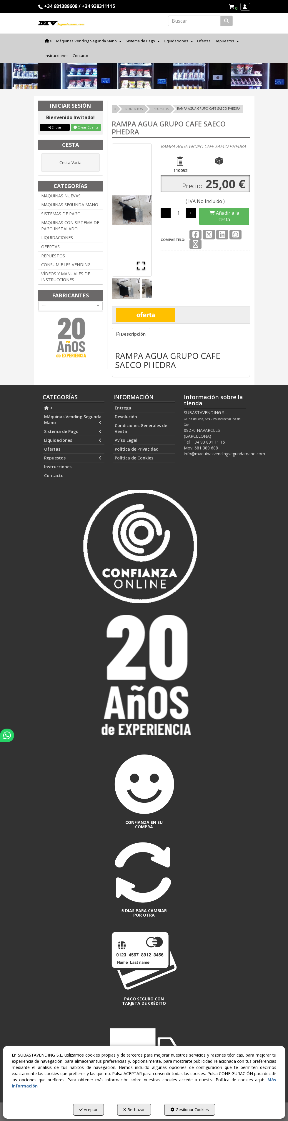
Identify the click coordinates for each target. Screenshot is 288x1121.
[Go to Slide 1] (126, 288)
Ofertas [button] (52, 449)
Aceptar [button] (88, 1109)
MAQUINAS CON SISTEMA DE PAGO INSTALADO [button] (70, 225)
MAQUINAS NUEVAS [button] (61, 196)
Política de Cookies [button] (134, 458)
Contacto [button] (54, 475)
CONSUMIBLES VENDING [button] (66, 264)
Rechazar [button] (134, 1109)
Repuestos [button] (72, 458)
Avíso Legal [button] (126, 440)
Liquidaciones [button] (72, 440)
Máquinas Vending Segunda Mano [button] (72, 420)
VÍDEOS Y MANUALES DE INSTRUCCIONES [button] (65, 277)
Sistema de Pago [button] (72, 431)
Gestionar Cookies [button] (189, 1109)
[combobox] (70, 306)
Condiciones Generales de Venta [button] (141, 428)
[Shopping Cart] (224, 216)
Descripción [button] (131, 334)
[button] (234, 6)
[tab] (131, 334)
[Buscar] (226, 21)
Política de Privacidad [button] (137, 449)
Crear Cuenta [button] (86, 127)
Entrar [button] (54, 127)
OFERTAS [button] (50, 246)
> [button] (48, 408)
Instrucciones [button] (57, 466)
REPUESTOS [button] (53, 256)
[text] (194, 21)
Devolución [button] (126, 416)
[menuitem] (233, 6)
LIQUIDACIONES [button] (57, 237)
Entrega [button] (123, 408)
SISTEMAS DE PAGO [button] (61, 213)
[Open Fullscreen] (141, 265)
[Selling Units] (178, 213)
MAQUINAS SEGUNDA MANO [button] (69, 204)
